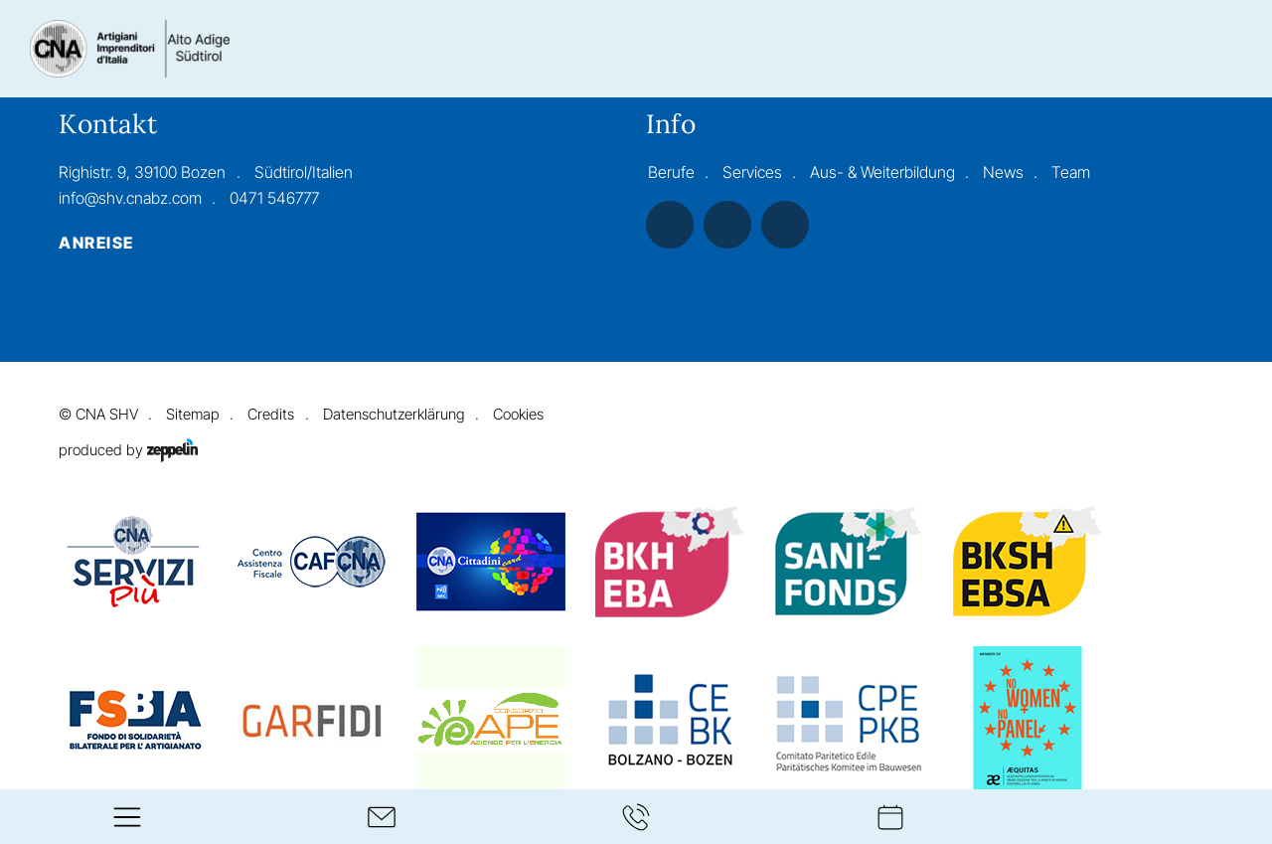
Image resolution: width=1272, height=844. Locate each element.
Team (1070, 172)
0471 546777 (274, 198)
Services (752, 172)
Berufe (671, 172)
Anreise (96, 244)
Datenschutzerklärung (394, 414)
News (1003, 172)
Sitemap (193, 414)
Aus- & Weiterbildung (882, 172)
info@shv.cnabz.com (130, 198)
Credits (270, 414)
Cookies (518, 414)
